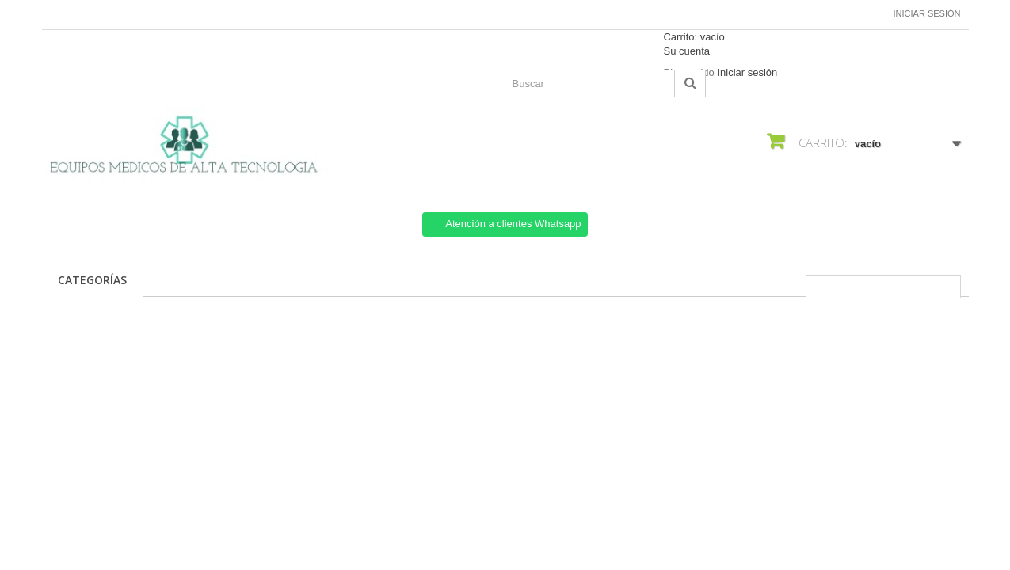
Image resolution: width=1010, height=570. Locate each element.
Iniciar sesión (927, 13)
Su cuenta (686, 51)
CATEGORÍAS (92, 279)
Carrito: (693, 37)
